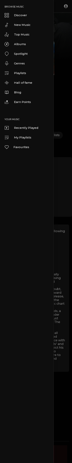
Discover (16, 15)
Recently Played (21, 128)
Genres (15, 63)
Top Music (17, 34)
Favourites (16, 147)
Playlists (15, 73)
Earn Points (18, 102)
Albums (15, 44)
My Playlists (18, 137)
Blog (13, 92)
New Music (18, 25)
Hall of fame (18, 83)
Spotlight (16, 54)
